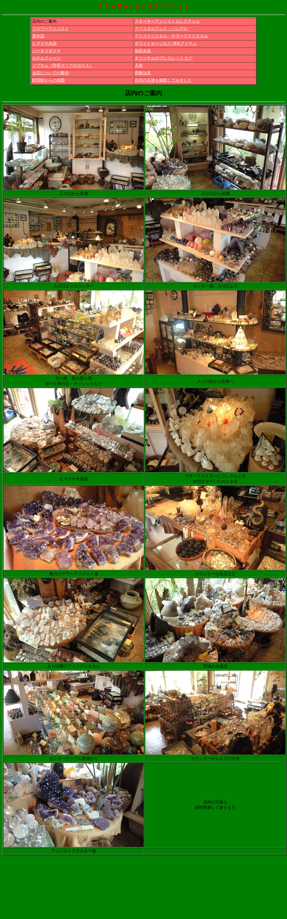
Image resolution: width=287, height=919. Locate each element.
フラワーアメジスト (50, 28)
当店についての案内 (50, 73)
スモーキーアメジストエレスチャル (167, 21)
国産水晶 (143, 51)
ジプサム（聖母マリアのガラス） (62, 65)
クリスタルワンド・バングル (161, 28)
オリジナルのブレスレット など (164, 58)
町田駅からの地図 (48, 80)
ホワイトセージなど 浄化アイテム (166, 43)
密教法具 (143, 73)
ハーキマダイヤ (46, 51)
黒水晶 (38, 36)
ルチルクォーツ (46, 58)
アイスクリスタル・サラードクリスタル (171, 36)
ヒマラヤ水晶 (44, 43)
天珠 (139, 65)
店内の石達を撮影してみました (163, 80)
